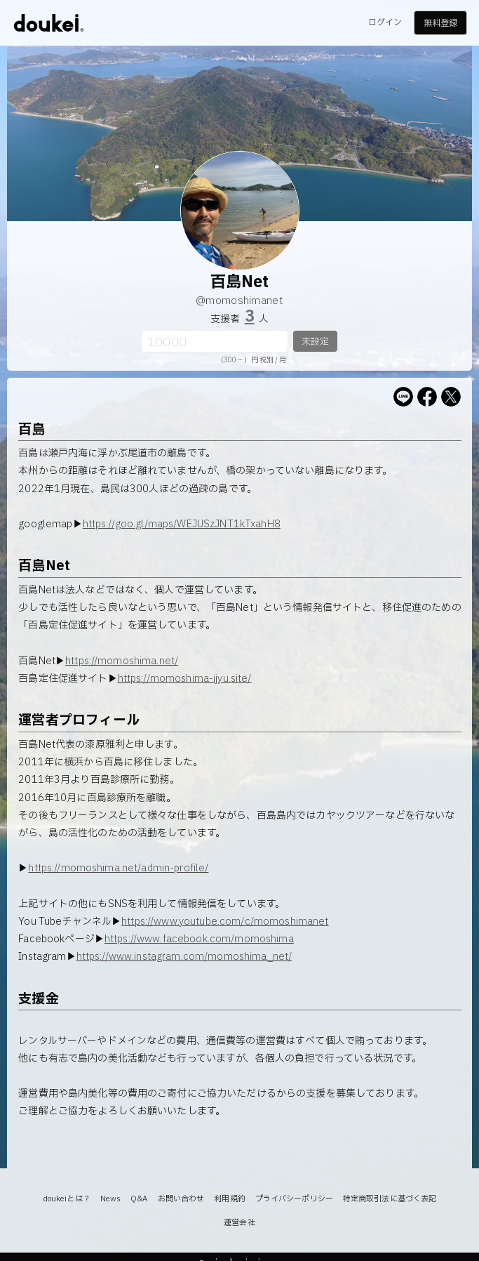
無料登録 (440, 23)
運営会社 (239, 1223)
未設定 (315, 342)
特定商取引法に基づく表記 (389, 1199)
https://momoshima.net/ (121, 661)
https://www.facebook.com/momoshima (199, 939)
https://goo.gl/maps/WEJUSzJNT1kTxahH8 (182, 524)
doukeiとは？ (66, 1199)
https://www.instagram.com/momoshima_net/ (184, 956)
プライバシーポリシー (294, 1199)
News (110, 1199)
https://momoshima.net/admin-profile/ (118, 868)
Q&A (138, 1199)
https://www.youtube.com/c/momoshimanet (224, 921)
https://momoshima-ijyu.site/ (185, 678)
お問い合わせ (181, 1199)
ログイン (385, 22)
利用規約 (229, 1199)
